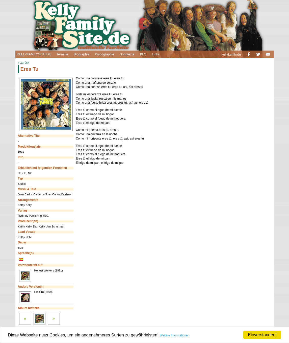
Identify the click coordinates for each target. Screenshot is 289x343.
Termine (62, 54)
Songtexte (127, 54)
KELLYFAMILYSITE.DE (34, 54)
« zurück (23, 62)
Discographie (104, 54)
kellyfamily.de (231, 54)
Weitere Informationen (175, 335)
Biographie (81, 54)
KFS (143, 54)
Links (156, 54)
